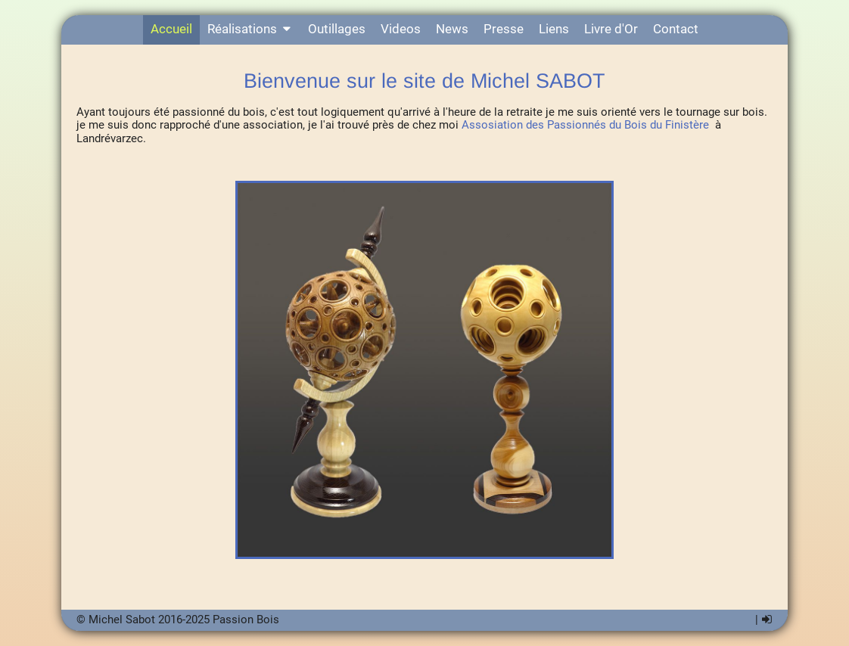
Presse (504, 29)
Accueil (171, 29)
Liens (554, 29)
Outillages (336, 29)
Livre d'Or (611, 29)
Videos (401, 29)
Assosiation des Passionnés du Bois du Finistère (585, 125)
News (452, 29)
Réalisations (250, 29)
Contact (675, 29)
